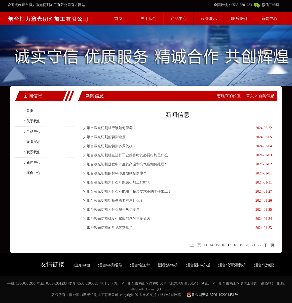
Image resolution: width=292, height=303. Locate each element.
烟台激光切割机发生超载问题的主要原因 (118, 219)
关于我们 (148, 18)
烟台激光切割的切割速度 (106, 137)
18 (235, 245)
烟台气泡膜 (264, 265)
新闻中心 (269, 18)
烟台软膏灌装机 (232, 265)
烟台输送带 (140, 265)
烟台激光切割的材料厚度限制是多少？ (117, 173)
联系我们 (239, 18)
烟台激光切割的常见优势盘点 (110, 228)
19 (241, 245)
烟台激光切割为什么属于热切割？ (113, 209)
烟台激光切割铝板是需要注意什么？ (115, 200)
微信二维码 (266, 5)
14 (211, 245)
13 (205, 245)
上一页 (195, 245)
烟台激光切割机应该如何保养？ (111, 128)
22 (259, 245)
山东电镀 (82, 265)
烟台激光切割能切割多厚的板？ (111, 146)
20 (247, 245)
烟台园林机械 (198, 265)
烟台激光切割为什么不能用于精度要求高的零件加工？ (129, 191)
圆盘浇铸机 (168, 265)
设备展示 (209, 18)
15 (217, 245)
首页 (118, 18)
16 (223, 245)
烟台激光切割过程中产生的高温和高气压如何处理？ (127, 164)
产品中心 (179, 18)
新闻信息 (266, 96)
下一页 (269, 245)
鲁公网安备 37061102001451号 (212, 294)
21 (253, 245)
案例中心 (33, 173)
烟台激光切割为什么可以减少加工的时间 (118, 182)
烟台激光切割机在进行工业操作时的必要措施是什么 (127, 155)
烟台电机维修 (110, 265)
